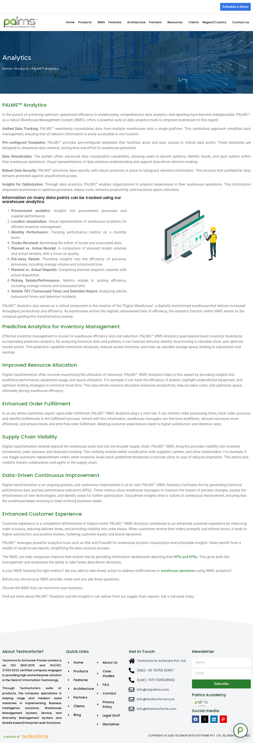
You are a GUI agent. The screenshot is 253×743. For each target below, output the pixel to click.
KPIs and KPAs (185, 557)
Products (86, 22)
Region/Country (215, 22)
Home (70, 22)
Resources (176, 22)
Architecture (136, 22)
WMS (101, 22)
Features (116, 22)
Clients (193, 22)
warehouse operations (178, 571)
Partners (156, 22)
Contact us (240, 22)
